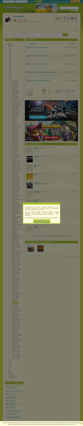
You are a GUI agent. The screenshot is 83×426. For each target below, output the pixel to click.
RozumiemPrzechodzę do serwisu (41, 221)
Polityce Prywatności (71, 424)
